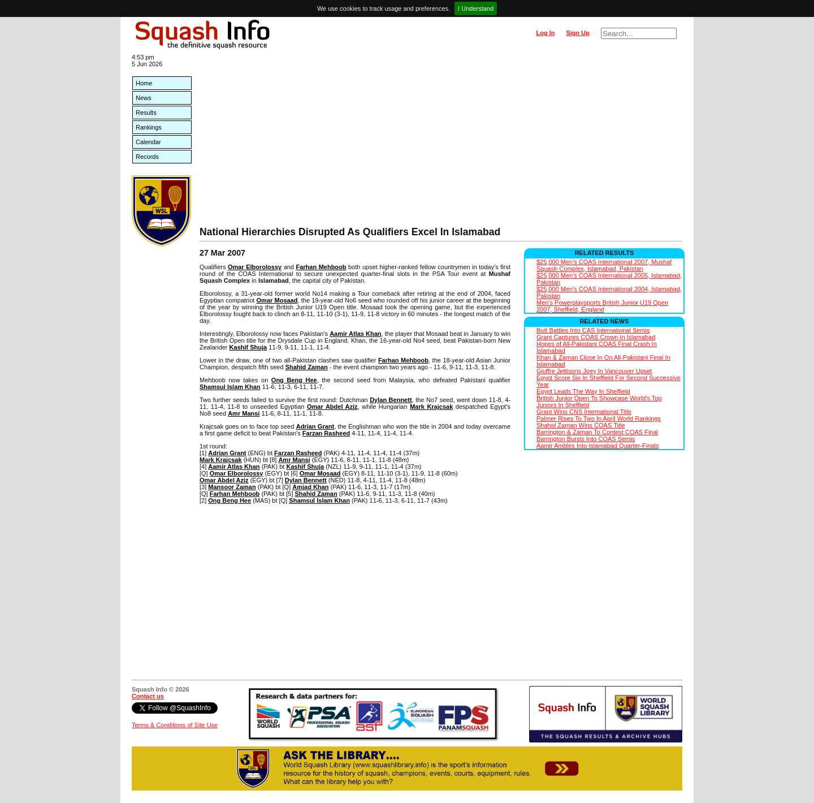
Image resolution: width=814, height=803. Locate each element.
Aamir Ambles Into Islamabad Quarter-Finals (597, 445)
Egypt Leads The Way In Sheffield (583, 391)
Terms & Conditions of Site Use (175, 725)
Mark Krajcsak (431, 406)
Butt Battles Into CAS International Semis (593, 330)
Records (147, 156)
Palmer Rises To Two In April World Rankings (598, 418)
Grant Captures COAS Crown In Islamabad (595, 337)
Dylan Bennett (391, 399)
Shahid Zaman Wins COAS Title (580, 425)
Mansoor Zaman (232, 486)
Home (144, 83)
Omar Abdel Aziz (332, 406)
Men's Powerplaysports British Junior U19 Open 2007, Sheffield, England (602, 306)
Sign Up (578, 32)
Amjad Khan (310, 486)
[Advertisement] (441, 141)
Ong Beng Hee (294, 380)
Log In (545, 32)
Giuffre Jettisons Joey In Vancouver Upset (594, 371)
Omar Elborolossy (255, 267)
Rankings (149, 127)
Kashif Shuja (248, 347)
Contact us (148, 696)
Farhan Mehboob (321, 267)
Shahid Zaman (306, 367)
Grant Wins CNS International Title (583, 411)
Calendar (148, 142)
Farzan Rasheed (326, 433)
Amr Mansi (243, 413)
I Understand (475, 8)
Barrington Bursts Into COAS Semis (585, 438)
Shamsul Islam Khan (230, 386)
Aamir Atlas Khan (355, 333)
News (143, 97)
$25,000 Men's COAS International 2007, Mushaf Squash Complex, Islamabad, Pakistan (604, 265)
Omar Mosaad (277, 300)
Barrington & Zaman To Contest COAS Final (597, 432)
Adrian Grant (315, 426)
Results (146, 112)
